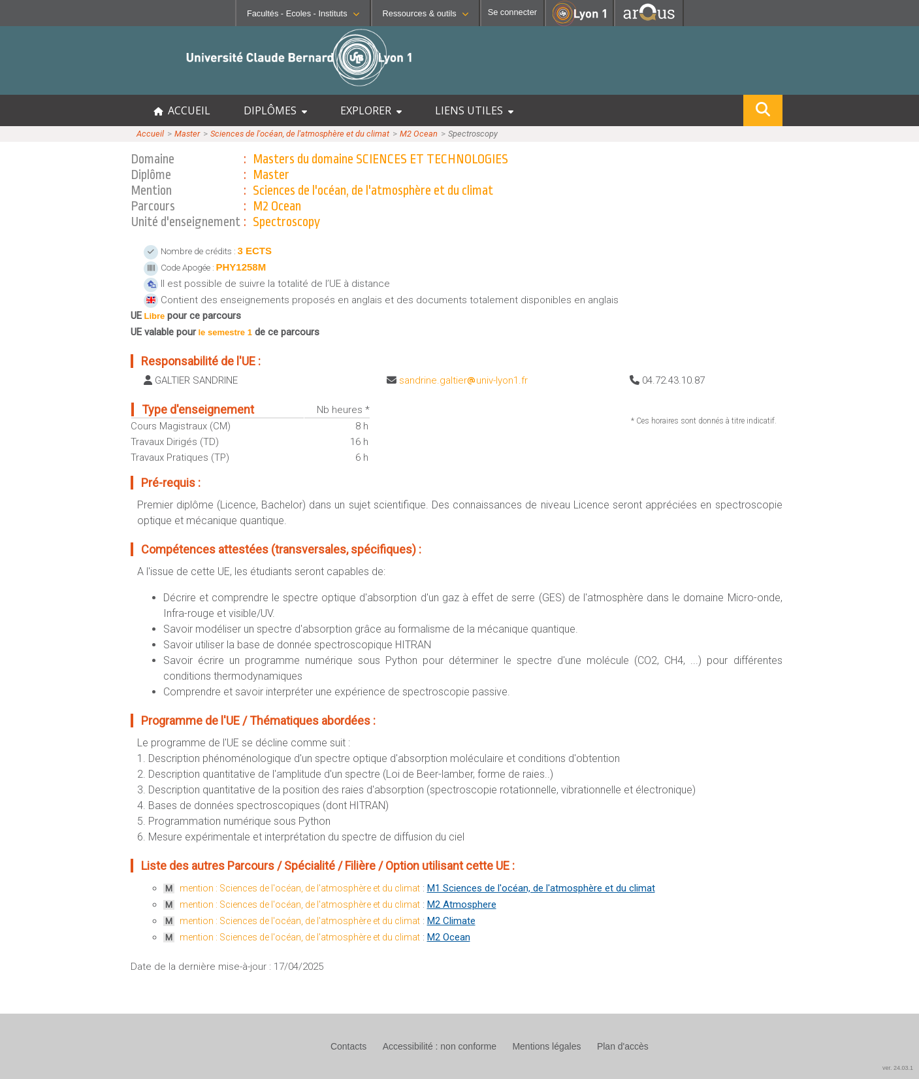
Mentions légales (546, 1046)
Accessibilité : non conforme (439, 1046)
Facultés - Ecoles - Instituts (303, 13)
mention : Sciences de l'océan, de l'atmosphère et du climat (300, 888)
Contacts (348, 1046)
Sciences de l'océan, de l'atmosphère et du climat (299, 134)
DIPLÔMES (275, 110)
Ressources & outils (425, 13)
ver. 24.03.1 (897, 1068)
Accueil (150, 134)
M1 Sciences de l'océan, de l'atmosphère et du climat (541, 888)
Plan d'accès (623, 1046)
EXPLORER (371, 110)
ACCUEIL (181, 110)
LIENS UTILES (474, 110)
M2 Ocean (419, 134)
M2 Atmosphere (461, 904)
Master (187, 134)
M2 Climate (451, 921)
